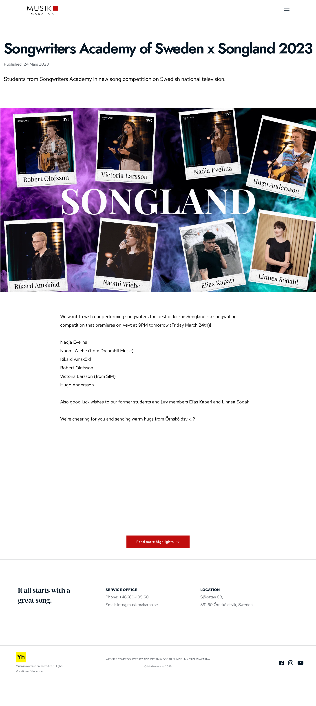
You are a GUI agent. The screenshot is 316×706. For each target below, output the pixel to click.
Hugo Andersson (77, 410)
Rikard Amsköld (75, 385)
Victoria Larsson (76, 402)
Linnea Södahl (236, 427)
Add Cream (151, 685)
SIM (110, 402)
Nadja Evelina (73, 368)
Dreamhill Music (116, 376)
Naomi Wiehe (73, 376)
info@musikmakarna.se (137, 630)
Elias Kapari (200, 427)
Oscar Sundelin (174, 685)
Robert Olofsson (76, 393)
